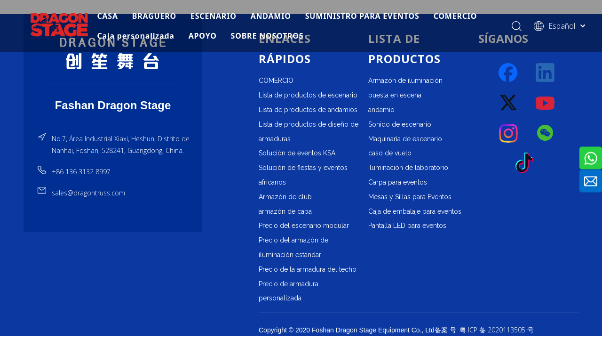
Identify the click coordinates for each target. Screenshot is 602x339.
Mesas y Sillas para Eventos (410, 197)
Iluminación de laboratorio (408, 167)
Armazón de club (285, 197)
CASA (107, 16)
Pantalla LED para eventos (407, 225)
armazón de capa (285, 211)
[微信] (546, 133)
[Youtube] (546, 103)
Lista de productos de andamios (308, 109)
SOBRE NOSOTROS (267, 36)
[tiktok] (527, 163)
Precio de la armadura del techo (307, 269)
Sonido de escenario (399, 124)
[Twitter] (509, 103)
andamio (381, 109)
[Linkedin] (546, 73)
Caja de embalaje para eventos (414, 211)
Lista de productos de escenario (308, 95)
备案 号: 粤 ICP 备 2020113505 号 (484, 329)
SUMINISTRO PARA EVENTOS (362, 16)
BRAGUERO (154, 16)
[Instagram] (509, 133)
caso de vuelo (390, 153)
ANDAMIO (271, 16)
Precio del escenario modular (304, 225)
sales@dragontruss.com (88, 192)
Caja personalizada (135, 36)
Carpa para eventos (397, 182)
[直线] (113, 84)
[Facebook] (509, 73)
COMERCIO (455, 16)
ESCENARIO (213, 16)
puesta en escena (394, 95)
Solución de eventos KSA (297, 153)
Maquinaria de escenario (405, 139)
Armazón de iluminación (405, 80)
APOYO (203, 36)
